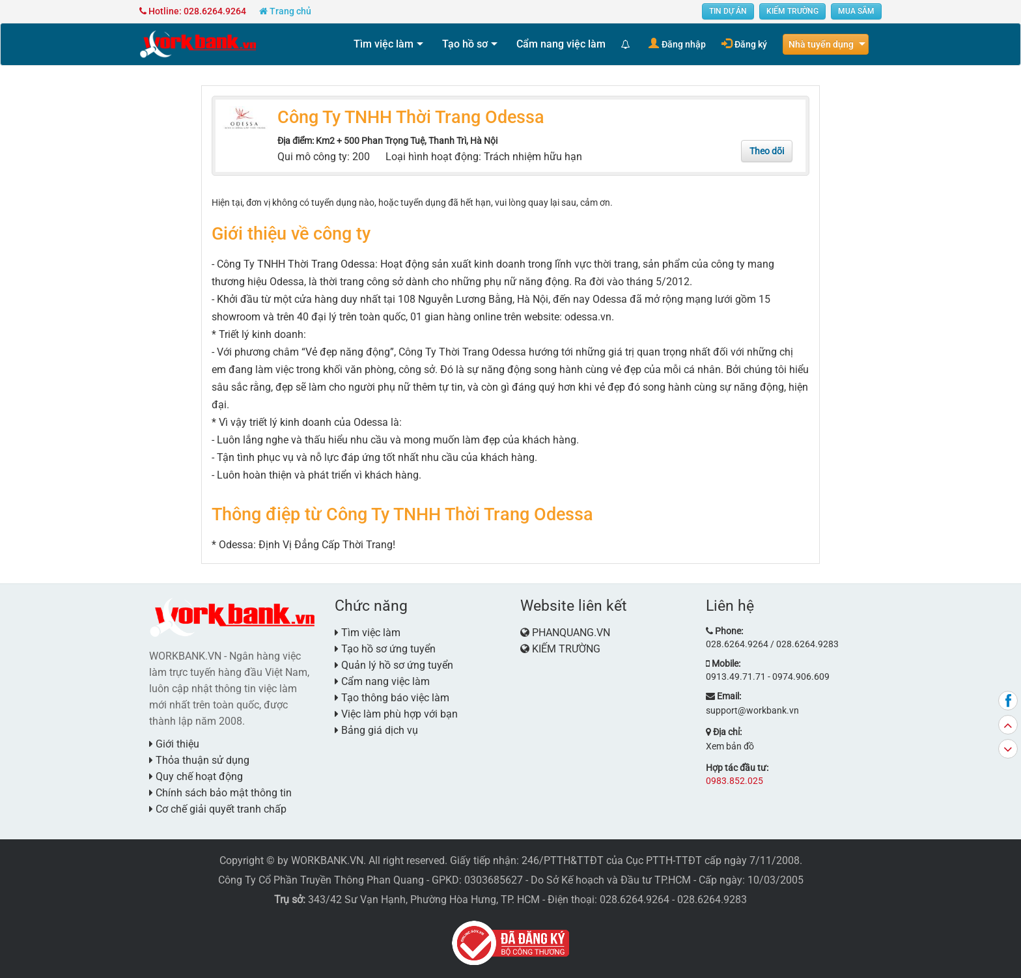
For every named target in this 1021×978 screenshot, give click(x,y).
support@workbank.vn (752, 710)
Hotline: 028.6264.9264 (192, 11)
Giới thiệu (174, 744)
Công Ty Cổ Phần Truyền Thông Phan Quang (321, 880)
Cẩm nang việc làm (561, 44)
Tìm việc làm (383, 44)
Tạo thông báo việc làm (392, 698)
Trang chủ (285, 11)
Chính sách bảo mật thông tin (220, 793)
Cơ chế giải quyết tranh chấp (218, 809)
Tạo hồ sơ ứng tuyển (385, 649)
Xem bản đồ (730, 746)
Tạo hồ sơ (465, 44)
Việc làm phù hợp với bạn (396, 714)
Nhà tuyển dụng (821, 44)
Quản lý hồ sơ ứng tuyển (394, 665)
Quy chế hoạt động (196, 776)
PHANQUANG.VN (571, 632)
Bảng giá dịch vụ (376, 730)
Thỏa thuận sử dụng (199, 760)
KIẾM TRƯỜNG (792, 11)
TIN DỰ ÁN (728, 11)
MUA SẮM (856, 11)
